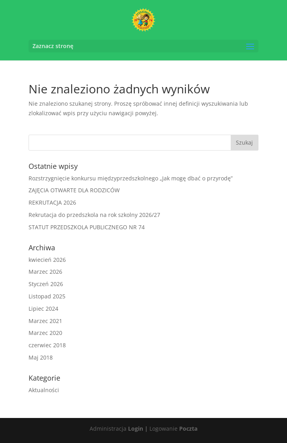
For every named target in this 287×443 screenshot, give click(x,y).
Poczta (188, 428)
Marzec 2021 (45, 321)
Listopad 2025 (47, 296)
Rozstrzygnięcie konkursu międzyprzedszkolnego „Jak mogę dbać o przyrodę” (131, 178)
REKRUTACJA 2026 (52, 202)
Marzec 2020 (45, 333)
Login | (138, 428)
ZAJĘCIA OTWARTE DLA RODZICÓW (74, 190)
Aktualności (44, 390)
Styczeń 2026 (46, 284)
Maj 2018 (41, 357)
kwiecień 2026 (47, 259)
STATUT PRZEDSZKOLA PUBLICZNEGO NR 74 (87, 227)
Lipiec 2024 (43, 308)
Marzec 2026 (45, 271)
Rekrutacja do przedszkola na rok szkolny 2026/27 (94, 215)
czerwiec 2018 (47, 345)
